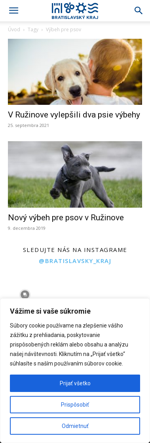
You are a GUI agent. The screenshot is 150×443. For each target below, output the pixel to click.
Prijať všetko (75, 383)
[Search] (139, 10)
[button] (13, 10)
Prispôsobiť (75, 404)
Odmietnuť (75, 426)
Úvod (14, 29)
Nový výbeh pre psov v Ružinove (66, 217)
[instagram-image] (25, 295)
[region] (75, 370)
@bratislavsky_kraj (75, 261)
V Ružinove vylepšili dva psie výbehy (74, 114)
